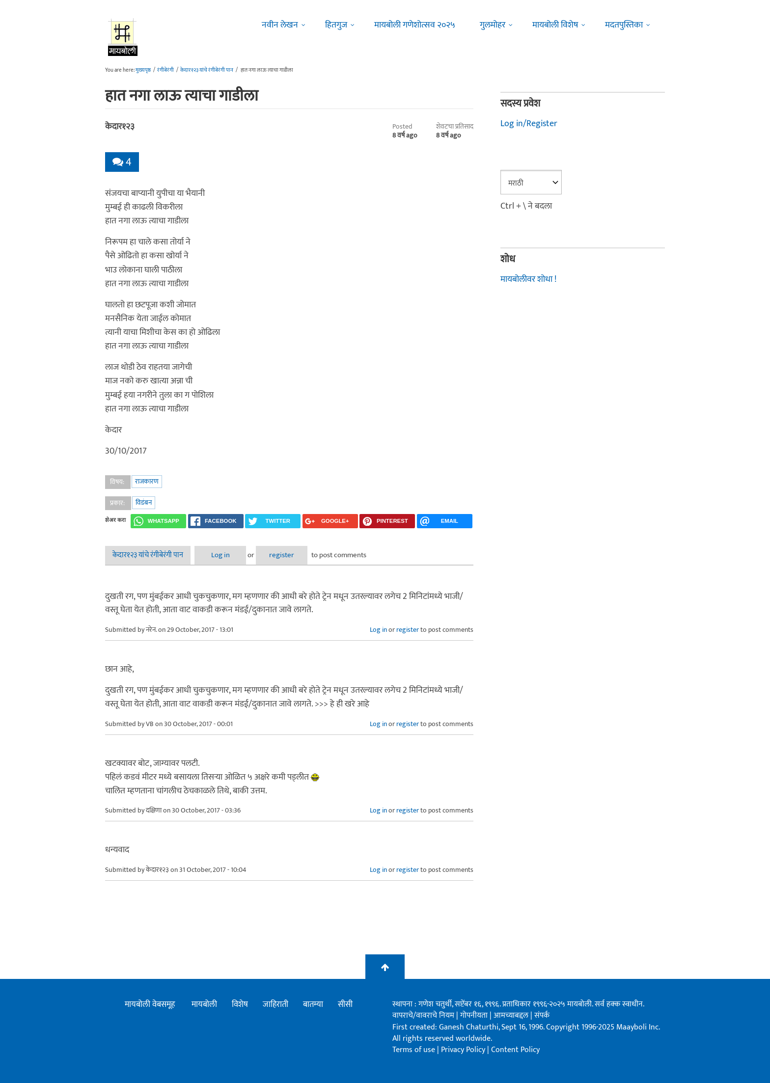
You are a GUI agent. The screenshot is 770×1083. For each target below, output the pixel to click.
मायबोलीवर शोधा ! (528, 279)
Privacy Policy (464, 1049)
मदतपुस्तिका (624, 25)
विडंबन (144, 502)
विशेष (240, 1004)
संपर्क (542, 1015)
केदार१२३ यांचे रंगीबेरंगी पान (206, 70)
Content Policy (515, 1049)
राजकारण (147, 481)
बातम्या (313, 1004)
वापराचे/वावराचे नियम (423, 1015)
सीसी (345, 1004)
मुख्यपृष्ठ (143, 70)
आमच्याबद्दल (512, 1015)
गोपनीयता (475, 1015)
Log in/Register (528, 123)
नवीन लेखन (280, 25)
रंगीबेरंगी (165, 70)
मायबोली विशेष (555, 25)
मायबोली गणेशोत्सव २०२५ (414, 25)
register (281, 555)
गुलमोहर (492, 25)
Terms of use (413, 1049)
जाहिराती (275, 1004)
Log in (220, 555)
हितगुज (336, 25)
